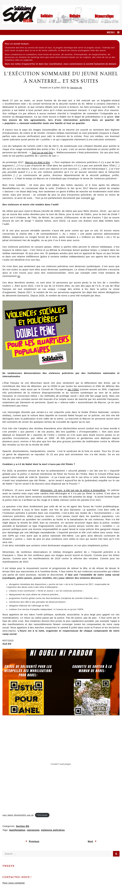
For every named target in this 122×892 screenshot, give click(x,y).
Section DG (22, 826)
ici (92, 198)
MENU (111, 32)
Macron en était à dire (37, 162)
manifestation (17, 830)
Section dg (76, 87)
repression (33, 830)
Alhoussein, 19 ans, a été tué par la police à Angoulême (72, 490)
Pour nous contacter (13, 883)
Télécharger (42, 815)
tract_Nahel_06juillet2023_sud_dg (18, 815)
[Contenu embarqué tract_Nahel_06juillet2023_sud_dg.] (61, 764)
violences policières (53, 830)
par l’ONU (73, 389)
